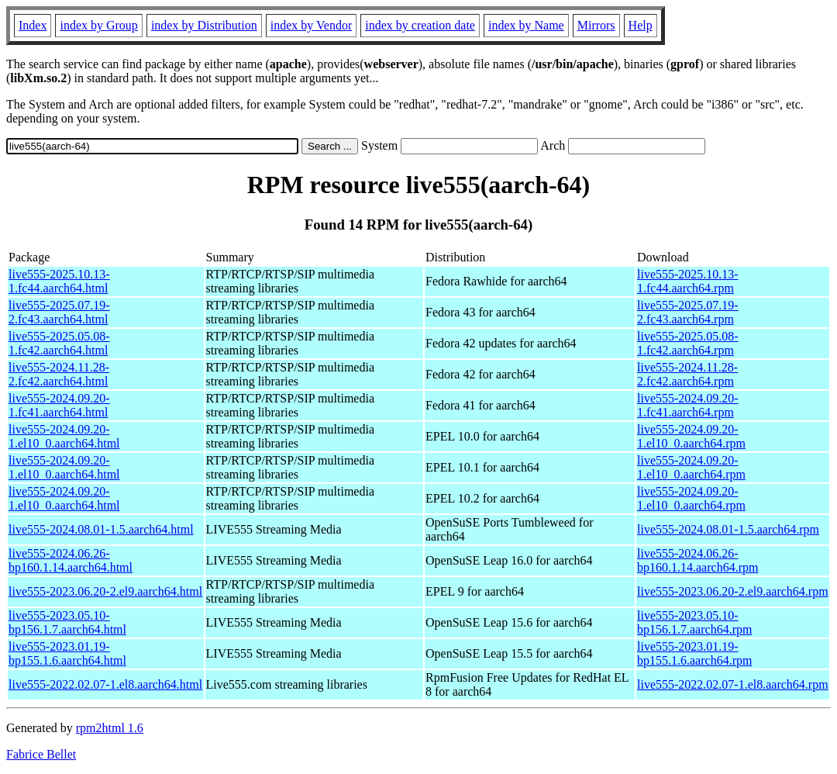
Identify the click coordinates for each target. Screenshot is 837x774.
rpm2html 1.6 (109, 727)
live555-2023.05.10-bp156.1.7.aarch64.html (67, 622)
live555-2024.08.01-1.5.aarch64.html (101, 529)
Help (641, 25)
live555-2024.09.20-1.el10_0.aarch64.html (64, 436)
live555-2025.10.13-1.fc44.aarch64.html (59, 281)
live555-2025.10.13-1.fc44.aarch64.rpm (688, 281)
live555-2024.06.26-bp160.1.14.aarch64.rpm (697, 560)
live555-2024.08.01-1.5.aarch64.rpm (728, 529)
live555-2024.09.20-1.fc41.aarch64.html (59, 405)
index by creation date (420, 25)
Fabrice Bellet (41, 754)
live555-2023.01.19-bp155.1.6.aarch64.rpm (694, 653)
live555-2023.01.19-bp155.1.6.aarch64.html (67, 653)
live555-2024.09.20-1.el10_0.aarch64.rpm (691, 436)
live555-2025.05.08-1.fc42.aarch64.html (59, 343)
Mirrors (596, 25)
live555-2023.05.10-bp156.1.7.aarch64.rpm (694, 622)
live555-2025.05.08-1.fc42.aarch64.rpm (688, 343)
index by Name (526, 25)
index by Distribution (204, 25)
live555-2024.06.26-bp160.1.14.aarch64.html (71, 560)
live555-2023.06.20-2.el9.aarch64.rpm (732, 591)
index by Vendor (311, 25)
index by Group (98, 25)
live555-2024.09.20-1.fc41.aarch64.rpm (688, 405)
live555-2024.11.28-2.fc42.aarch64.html (59, 374)
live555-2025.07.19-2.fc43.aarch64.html (59, 312)
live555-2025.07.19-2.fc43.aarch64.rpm (688, 312)
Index (32, 25)
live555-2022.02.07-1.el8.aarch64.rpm (732, 684)
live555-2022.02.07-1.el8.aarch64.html (105, 684)
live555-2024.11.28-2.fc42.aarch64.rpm (687, 374)
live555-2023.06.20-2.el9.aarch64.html (105, 591)
